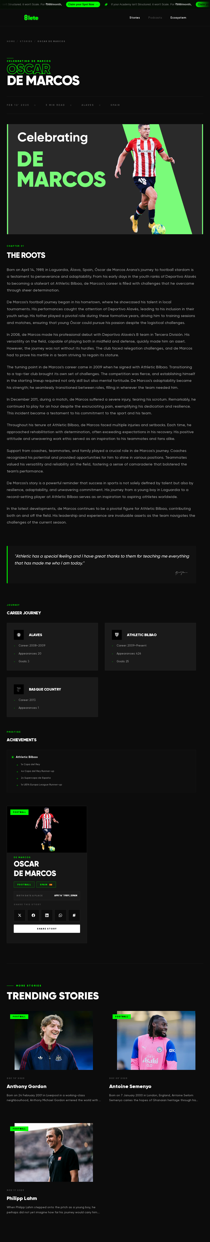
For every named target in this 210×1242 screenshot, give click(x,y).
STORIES (26, 41)
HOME (11, 41)
